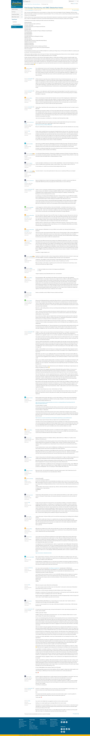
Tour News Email (43, 722)
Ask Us (30, 724)
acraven (31, 495)
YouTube (67, 729)
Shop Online (14, 26)
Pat (30, 516)
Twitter (64, 732)
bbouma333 (31, 10)
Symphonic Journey (54, 725)
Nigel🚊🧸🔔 (32, 153)
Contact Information (22, 721)
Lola (30, 457)
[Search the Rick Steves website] (38, 1)
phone (64, 722)
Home (25, 4)
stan (30, 292)
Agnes (31, 163)
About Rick (14, 6)
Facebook (62, 729)
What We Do (21, 722)
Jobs (20, 727)
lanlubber (31, 207)
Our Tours (13, 11)
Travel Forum (30, 4)
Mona (31, 68)
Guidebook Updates (33, 727)
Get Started (15, 21)
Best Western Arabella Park (54, 568)
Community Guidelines (17, 24)
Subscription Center (43, 724)
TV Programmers (53, 721)
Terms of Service (41, 735)
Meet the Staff (21, 724)
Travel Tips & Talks (15, 14)
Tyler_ (29, 584)
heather (31, 143)
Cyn (30, 438)
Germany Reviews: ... (37, 4)
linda (29, 131)
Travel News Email (43, 721)
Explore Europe (15, 9)
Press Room (52, 726)
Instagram (64, 729)
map (67, 722)
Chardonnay (30, 567)
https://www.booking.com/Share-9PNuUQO (44, 124)
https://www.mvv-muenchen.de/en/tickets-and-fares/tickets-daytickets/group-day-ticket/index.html (54, 417)
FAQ (30, 721)
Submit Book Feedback (33, 728)
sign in (74, 3)
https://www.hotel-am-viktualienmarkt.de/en (44, 552)
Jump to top (76, 713)
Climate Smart (21, 726)
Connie (31, 397)
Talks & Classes (32, 725)
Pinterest (62, 732)
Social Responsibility (23, 725)
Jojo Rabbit (32, 557)
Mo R (31, 300)
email (62, 722)
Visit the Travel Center (33, 726)
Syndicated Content (54, 724)
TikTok (69, 729)
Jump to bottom (76, 10)
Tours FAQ (31, 722)
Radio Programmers (54, 722)
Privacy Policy (47, 735)
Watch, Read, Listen (15, 16)
